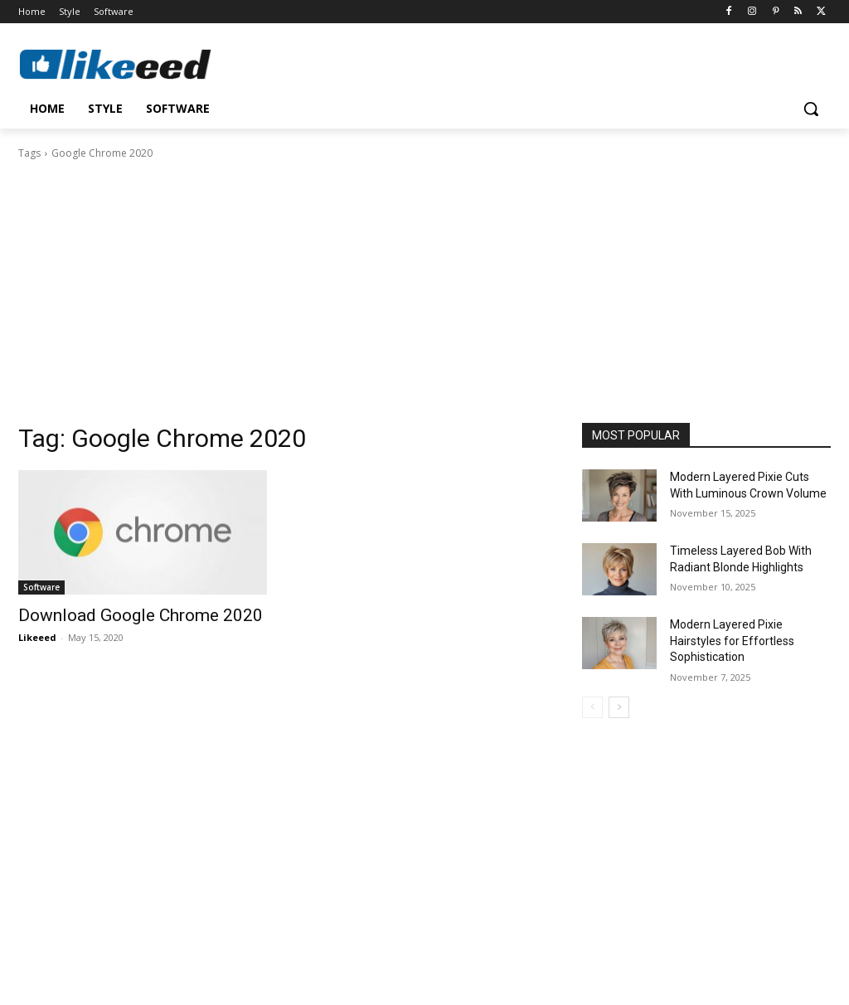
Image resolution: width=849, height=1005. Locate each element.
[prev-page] (592, 707)
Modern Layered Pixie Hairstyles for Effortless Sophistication (732, 640)
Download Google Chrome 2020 (140, 615)
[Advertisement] (424, 286)
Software (41, 587)
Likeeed (37, 637)
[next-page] (619, 707)
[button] (811, 109)
